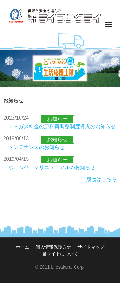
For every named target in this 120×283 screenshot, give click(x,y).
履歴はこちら (101, 179)
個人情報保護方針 (53, 247)
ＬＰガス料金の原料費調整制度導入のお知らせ (62, 126)
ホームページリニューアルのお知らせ (51, 167)
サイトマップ (90, 247)
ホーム (22, 247)
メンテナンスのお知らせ (36, 147)
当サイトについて (60, 253)
